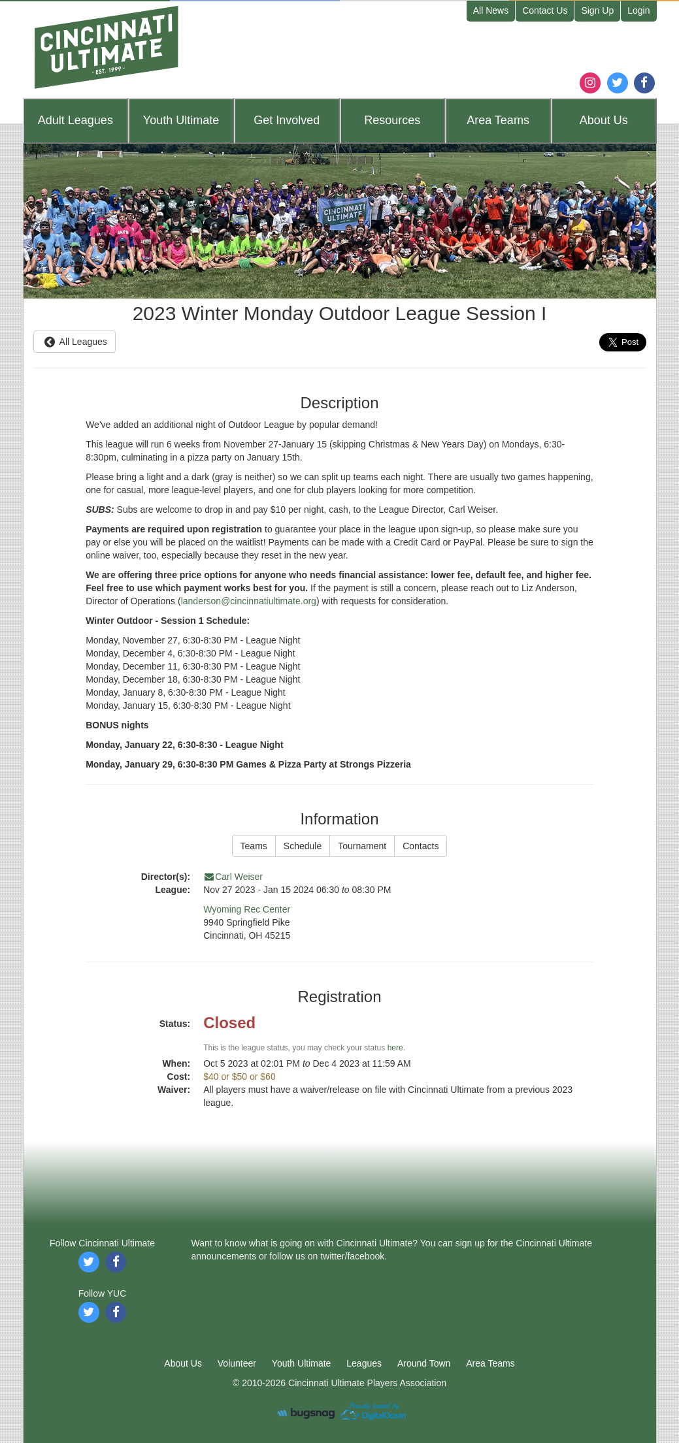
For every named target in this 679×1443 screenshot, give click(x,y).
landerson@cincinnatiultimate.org (248, 601)
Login (638, 10)
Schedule (303, 846)
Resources (392, 120)
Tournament (362, 846)
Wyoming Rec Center (246, 909)
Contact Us (544, 10)
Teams (498, 120)
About (604, 120)
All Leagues (74, 341)
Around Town (423, 1363)
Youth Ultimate (301, 1363)
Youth (181, 120)
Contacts (421, 846)
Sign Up (597, 10)
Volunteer (237, 1363)
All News (490, 10)
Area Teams (490, 1363)
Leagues (75, 120)
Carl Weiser (233, 876)
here (395, 1047)
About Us (183, 1363)
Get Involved (287, 120)
